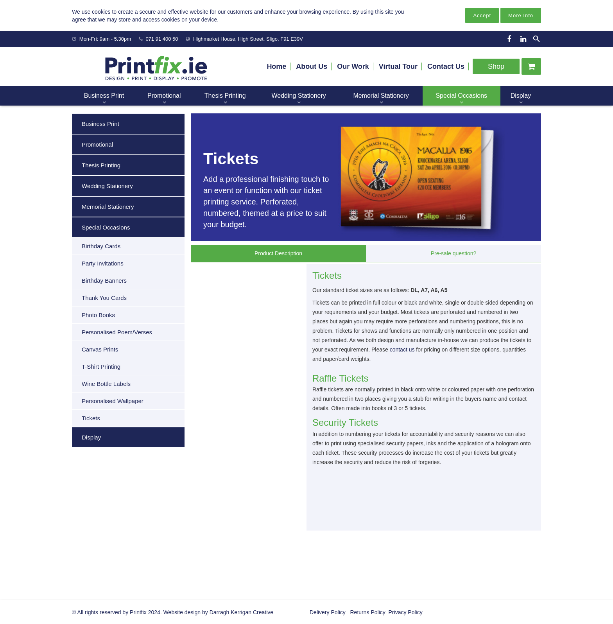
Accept (482, 15)
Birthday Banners (104, 280)
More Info (520, 15)
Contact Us (445, 66)
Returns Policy (367, 612)
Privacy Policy (405, 612)
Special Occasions (106, 227)
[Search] (536, 39)
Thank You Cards (104, 297)
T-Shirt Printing (101, 366)
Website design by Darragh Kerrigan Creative (218, 612)
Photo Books (98, 315)
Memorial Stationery (108, 206)
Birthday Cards (101, 246)
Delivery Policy (328, 612)
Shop (496, 66)
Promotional (97, 144)
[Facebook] (509, 39)
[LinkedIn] (523, 39)
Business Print (100, 123)
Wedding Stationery (107, 186)
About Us (311, 66)
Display (91, 437)
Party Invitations (103, 263)
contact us (402, 349)
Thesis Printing (101, 165)
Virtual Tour (398, 66)
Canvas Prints (100, 349)
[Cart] (531, 66)
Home (276, 66)
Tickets (91, 418)
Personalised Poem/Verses (117, 332)
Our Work (353, 66)
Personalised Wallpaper (112, 401)
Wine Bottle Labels (106, 383)
